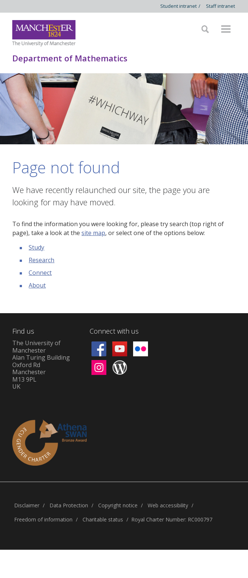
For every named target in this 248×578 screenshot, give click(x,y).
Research (41, 260)
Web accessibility (168, 505)
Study (36, 247)
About (37, 285)
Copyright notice (118, 505)
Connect (40, 273)
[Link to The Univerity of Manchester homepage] (43, 33)
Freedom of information (43, 519)
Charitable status (103, 519)
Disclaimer (26, 505)
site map (93, 233)
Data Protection (68, 505)
